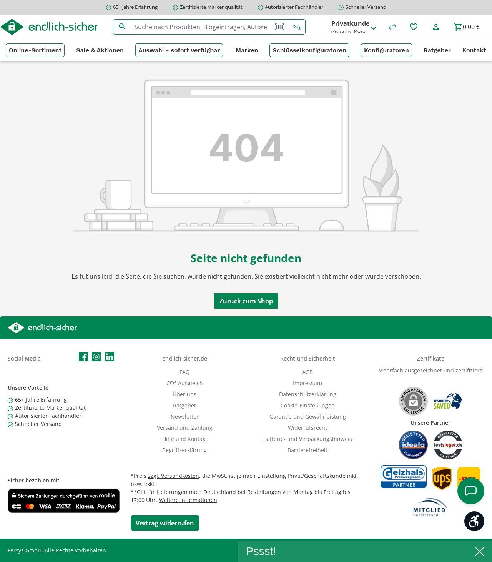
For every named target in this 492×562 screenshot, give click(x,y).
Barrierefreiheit (307, 450)
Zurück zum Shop (246, 301)
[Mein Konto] (436, 27)
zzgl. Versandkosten (173, 475)
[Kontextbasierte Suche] (297, 27)
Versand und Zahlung (185, 427)
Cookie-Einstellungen (308, 405)
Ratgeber (184, 405)
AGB (307, 372)
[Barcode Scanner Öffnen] (279, 27)
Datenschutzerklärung (307, 394)
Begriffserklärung (184, 450)
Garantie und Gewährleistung (307, 416)
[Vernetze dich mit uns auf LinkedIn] (109, 356)
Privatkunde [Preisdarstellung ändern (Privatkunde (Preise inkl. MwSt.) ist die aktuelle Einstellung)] (354, 27)
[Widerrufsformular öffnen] (165, 523)
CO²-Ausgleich (184, 383)
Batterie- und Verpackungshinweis (307, 438)
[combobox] (201, 27)
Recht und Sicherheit (307, 358)
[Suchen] (122, 27)
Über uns (184, 394)
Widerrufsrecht (307, 427)
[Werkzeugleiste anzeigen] (474, 521)
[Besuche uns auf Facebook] (83, 356)
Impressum (307, 383)
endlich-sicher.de (184, 358)
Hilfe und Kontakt (184, 438)
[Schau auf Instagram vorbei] (96, 356)
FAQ (185, 372)
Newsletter (185, 416)
